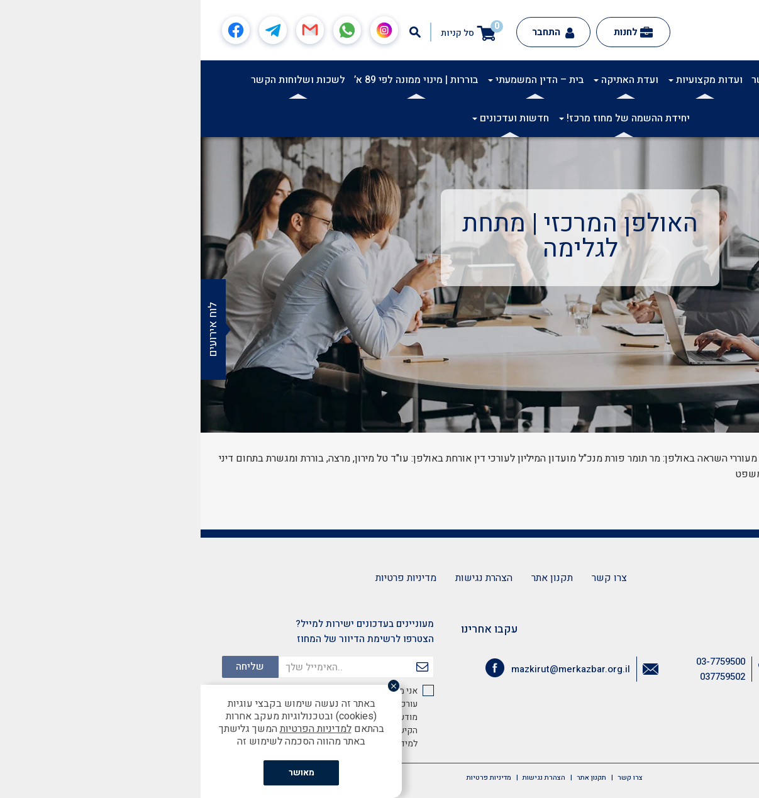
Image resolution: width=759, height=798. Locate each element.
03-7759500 (520, 661)
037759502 (522, 677)
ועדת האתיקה (425, 79)
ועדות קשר (574, 79)
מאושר (101, 772)
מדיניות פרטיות (205, 577)
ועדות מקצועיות (505, 79)
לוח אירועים (12, 329)
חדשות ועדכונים (310, 118)
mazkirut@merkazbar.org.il (370, 669)
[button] (742, 79)
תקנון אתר (351, 577)
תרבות (619, 79)
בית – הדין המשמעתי (335, 79)
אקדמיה (658, 79)
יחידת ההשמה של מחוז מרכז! (423, 118)
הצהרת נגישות (283, 577)
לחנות (432, 32)
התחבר (352, 32)
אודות (696, 79)
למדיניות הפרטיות (115, 728)
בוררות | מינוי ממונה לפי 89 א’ (215, 79)
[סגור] (198, 687)
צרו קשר (408, 577)
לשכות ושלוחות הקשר (97, 79)
